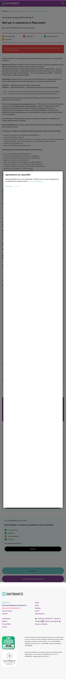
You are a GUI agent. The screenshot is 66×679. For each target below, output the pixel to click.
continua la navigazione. (35, 194)
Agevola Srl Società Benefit (11, 608)
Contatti (4, 613)
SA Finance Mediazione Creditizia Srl (14, 605)
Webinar (38, 608)
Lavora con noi (7, 611)
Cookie (4, 627)
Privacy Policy (6, 624)
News (37, 605)
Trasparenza (6, 618)
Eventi (37, 611)
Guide (37, 602)
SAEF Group (6, 602)
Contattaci (11, 199)
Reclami (4, 621)
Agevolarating (39, 613)
